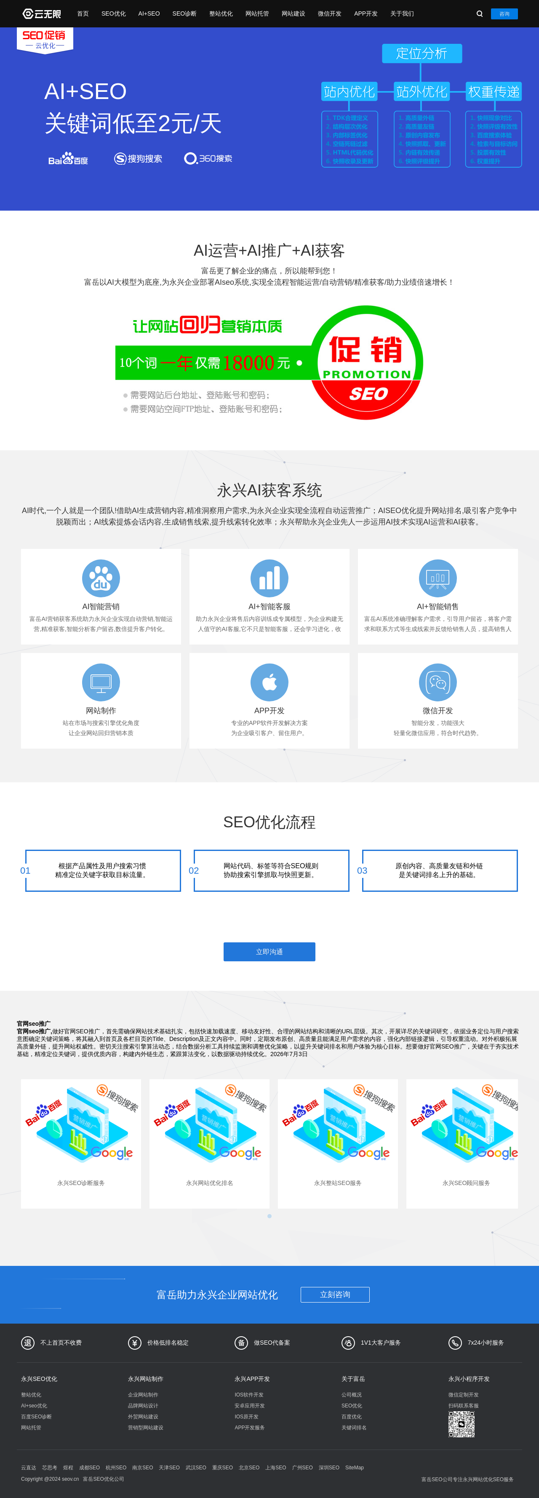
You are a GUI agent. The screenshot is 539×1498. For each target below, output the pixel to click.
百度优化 (352, 1417)
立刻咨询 (335, 1294)
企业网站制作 (143, 1395)
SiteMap (354, 1468)
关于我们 (402, 13)
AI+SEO (149, 13)
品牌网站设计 (143, 1406)
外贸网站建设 (143, 1417)
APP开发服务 (250, 1428)
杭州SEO (116, 1468)
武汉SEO (196, 1468)
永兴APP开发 (252, 1378)
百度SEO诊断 (36, 1417)
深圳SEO (329, 1468)
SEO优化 (113, 13)
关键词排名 (354, 1428)
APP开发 (366, 13)
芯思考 (49, 1468)
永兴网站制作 (145, 1378)
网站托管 (257, 13)
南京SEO (142, 1468)
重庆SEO (222, 1468)
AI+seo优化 (34, 1406)
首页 (83, 13)
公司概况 (352, 1395)
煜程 (68, 1468)
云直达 (28, 1468)
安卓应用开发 (250, 1406)
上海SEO (275, 1468)
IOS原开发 (247, 1417)
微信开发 (330, 13)
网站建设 (293, 13)
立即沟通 (269, 951)
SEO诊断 (185, 13)
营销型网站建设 (145, 1428)
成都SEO (89, 1468)
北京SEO (249, 1468)
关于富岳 (353, 1378)
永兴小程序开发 (469, 1378)
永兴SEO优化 (39, 1378)
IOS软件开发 (249, 1395)
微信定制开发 (463, 1395)
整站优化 (221, 13)
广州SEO (302, 1468)
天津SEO (169, 1468)
